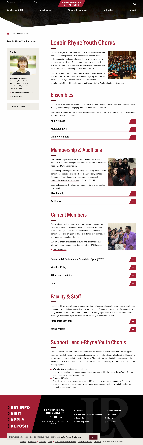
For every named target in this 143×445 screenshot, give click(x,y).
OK (93, 437)
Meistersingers (93, 129)
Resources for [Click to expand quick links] (12, 2)
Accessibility (42, 441)
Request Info (38, 2)
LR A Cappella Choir (59, 83)
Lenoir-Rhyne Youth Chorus (21, 41)
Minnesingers (93, 121)
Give (47, 2)
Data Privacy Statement (71, 437)
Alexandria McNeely (93, 321)
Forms (93, 283)
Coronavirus (97, 441)
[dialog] (53, 436)
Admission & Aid (15, 10)
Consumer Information (85, 441)
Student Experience (77, 10)
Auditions (93, 201)
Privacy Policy (32, 441)
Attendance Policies (93, 275)
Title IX (50, 441)
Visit (29, 2)
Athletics (108, 10)
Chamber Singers (93, 137)
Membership (93, 193)
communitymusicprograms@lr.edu (65, 180)
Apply (22, 2)
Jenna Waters (93, 329)
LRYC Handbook (59, 249)
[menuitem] (15, 10)
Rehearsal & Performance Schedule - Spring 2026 (93, 259)
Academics (45, 10)
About (133, 10)
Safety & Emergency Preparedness (65, 441)
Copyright (23, 441)
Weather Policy (93, 267)
